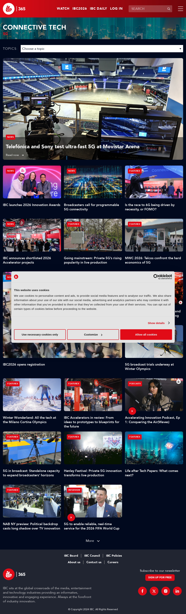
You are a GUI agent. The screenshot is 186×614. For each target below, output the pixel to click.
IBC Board (71, 556)
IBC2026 (79, 9)
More (90, 540)
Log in (116, 9)
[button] (180, 9)
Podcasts (135, 383)
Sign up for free (160, 577)
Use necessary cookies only (40, 334)
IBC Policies (114, 556)
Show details (156, 322)
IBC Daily (98, 9)
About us (74, 562)
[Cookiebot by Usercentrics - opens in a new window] (156, 276)
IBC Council (92, 556)
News (10, 137)
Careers (113, 562)
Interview (74, 490)
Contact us (93, 562)
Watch (63, 9)
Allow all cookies (146, 334)
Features (134, 171)
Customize (93, 334)
